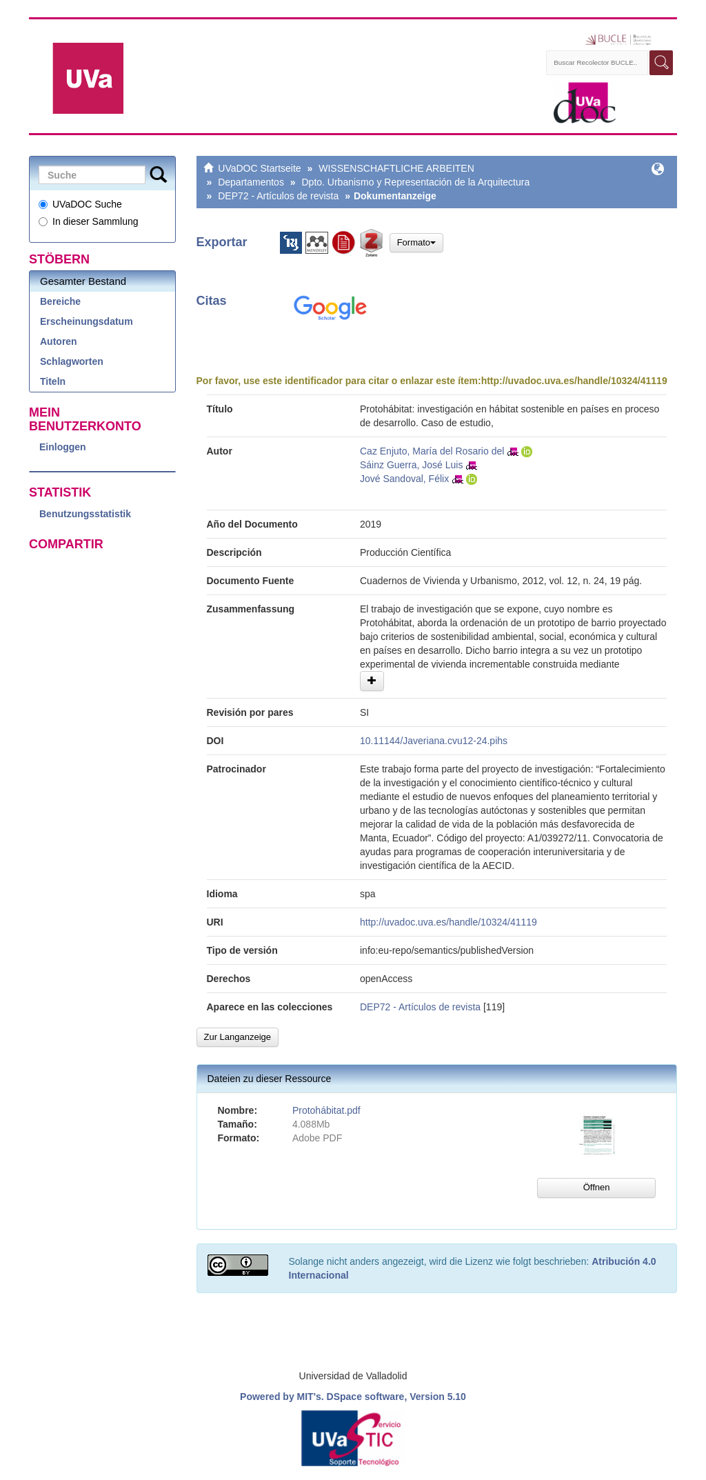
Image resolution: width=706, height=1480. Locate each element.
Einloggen (62, 446)
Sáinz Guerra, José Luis (411, 464)
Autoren (58, 341)
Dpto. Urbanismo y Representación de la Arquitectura (415, 182)
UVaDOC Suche (80, 204)
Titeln (52, 381)
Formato (416, 242)
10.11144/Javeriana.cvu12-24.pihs (433, 740)
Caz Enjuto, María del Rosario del (432, 451)
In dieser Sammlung (89, 221)
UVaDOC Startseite (259, 168)
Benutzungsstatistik (85, 513)
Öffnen (596, 1187)
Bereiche (60, 301)
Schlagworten (71, 361)
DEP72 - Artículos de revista (278, 195)
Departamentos (251, 182)
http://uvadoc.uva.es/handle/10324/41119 (574, 380)
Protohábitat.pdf (326, 1110)
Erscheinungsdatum (86, 321)
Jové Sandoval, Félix (404, 478)
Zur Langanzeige (238, 1037)
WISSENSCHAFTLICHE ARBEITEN (396, 168)
